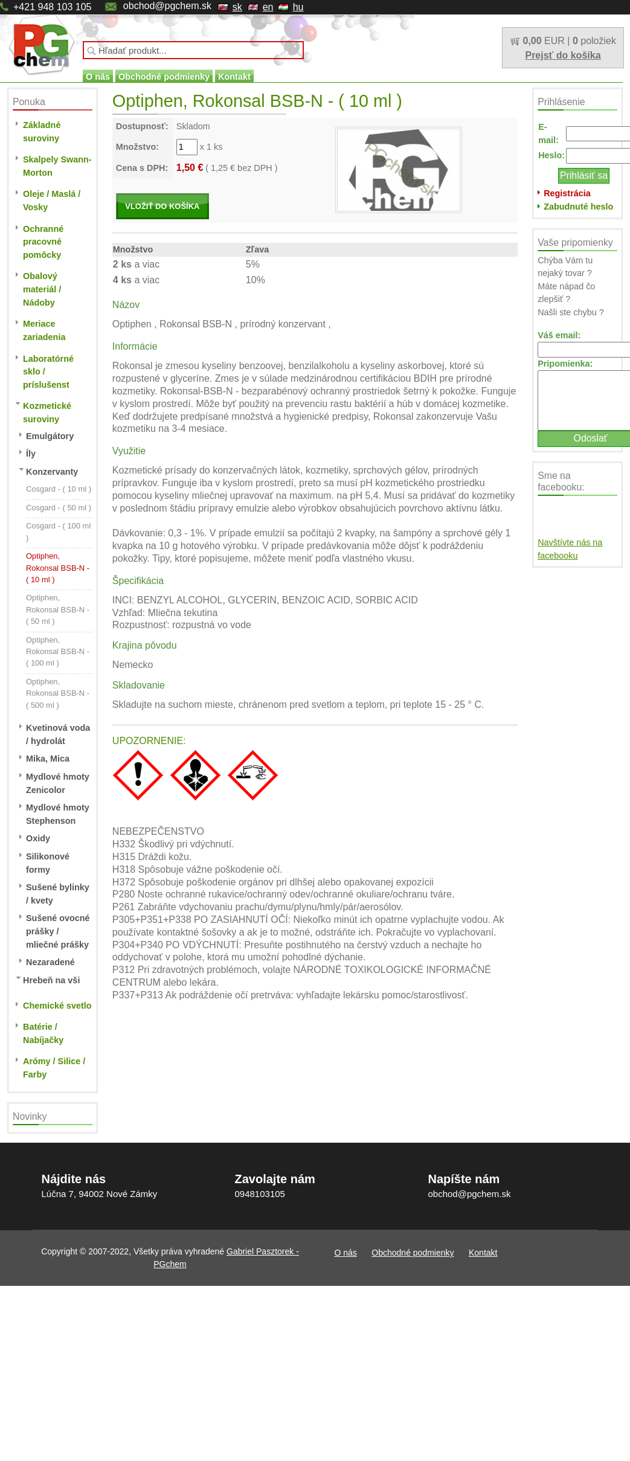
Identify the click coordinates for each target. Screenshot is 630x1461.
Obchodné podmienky (164, 77)
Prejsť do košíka (562, 55)
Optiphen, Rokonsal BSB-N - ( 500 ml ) (57, 693)
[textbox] (193, 50)
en (268, 7)
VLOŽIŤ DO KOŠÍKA (162, 206)
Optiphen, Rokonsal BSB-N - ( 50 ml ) (57, 609)
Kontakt (234, 77)
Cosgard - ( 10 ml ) (58, 488)
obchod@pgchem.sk (167, 6)
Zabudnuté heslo (578, 206)
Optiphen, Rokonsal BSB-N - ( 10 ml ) (57, 567)
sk (237, 7)
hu (298, 7)
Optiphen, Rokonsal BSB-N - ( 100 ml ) (57, 651)
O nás (98, 77)
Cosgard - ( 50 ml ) (58, 507)
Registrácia (567, 193)
